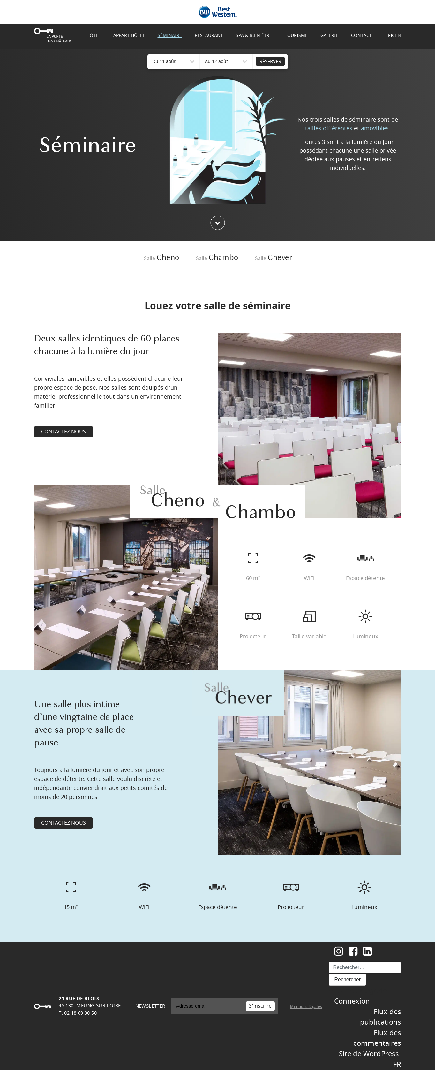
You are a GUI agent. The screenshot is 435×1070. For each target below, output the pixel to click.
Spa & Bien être (254, 35)
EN (398, 35)
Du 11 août (164, 61)
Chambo (217, 258)
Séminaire (170, 35)
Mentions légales (306, 1007)
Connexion (352, 1001)
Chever (273, 258)
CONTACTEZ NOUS (63, 432)
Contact (361, 35)
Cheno (161, 258)
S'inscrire (260, 1006)
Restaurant (209, 35)
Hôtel (93, 35)
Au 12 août (216, 61)
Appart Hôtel (129, 35)
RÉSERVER (270, 61)
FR (391, 35)
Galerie (329, 35)
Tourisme (296, 35)
